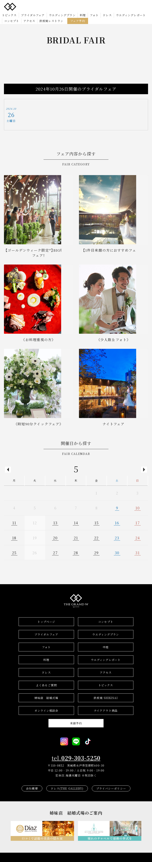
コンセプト (11, 21)
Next (144, 470)
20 (55, 537)
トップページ (46, 622)
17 (137, 522)
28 (76, 552)
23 (117, 537)
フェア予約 (77, 21)
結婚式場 (46, 698)
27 (55, 552)
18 (14, 537)
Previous (8, 470)
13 (55, 522)
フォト (94, 15)
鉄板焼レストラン (51, 21)
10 (137, 507)
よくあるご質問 (46, 685)
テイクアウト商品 (106, 710)
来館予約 (76, 723)
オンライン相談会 (46, 710)
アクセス (29, 21)
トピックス (9, 15)
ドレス (107, 15)
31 (137, 552)
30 (117, 552)
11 (14, 522)
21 (76, 537)
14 (76, 522)
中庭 (106, 647)
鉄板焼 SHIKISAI (106, 698)
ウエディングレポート (131, 15)
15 (96, 522)
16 (117, 522)
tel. (76, 758)
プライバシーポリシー (111, 788)
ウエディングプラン (62, 15)
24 (137, 537)
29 (96, 552)
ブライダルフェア (33, 15)
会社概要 (32, 788)
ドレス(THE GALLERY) (67, 788)
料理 (83, 15)
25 (14, 552)
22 (96, 537)
